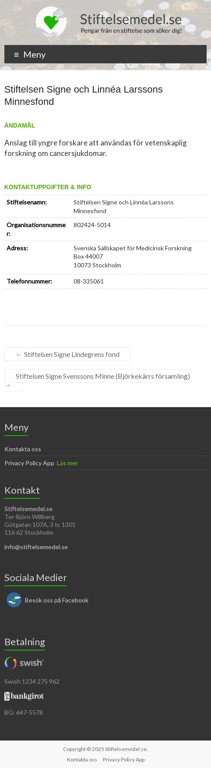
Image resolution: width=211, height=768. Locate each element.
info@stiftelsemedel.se (36, 546)
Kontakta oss (22, 449)
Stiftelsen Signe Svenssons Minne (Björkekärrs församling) (97, 380)
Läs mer (67, 463)
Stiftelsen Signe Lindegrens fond (68, 354)
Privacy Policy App (29, 463)
